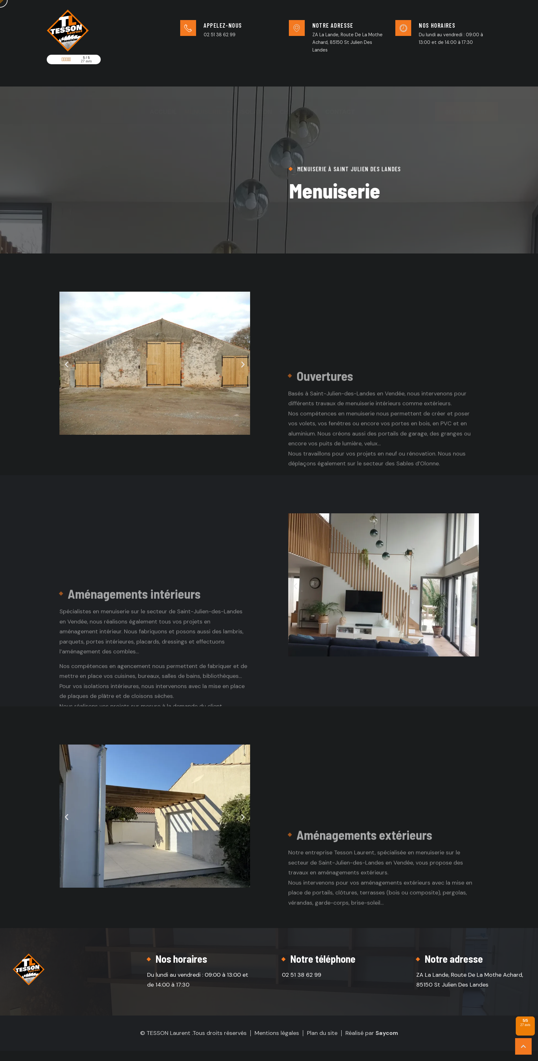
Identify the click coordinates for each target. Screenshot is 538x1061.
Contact (339, 88)
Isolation (255, 88)
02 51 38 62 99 (219, 35)
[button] (67, 364)
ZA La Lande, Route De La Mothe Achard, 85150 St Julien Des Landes (347, 42)
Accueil (163, 88)
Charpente (298, 88)
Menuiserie (208, 88)
